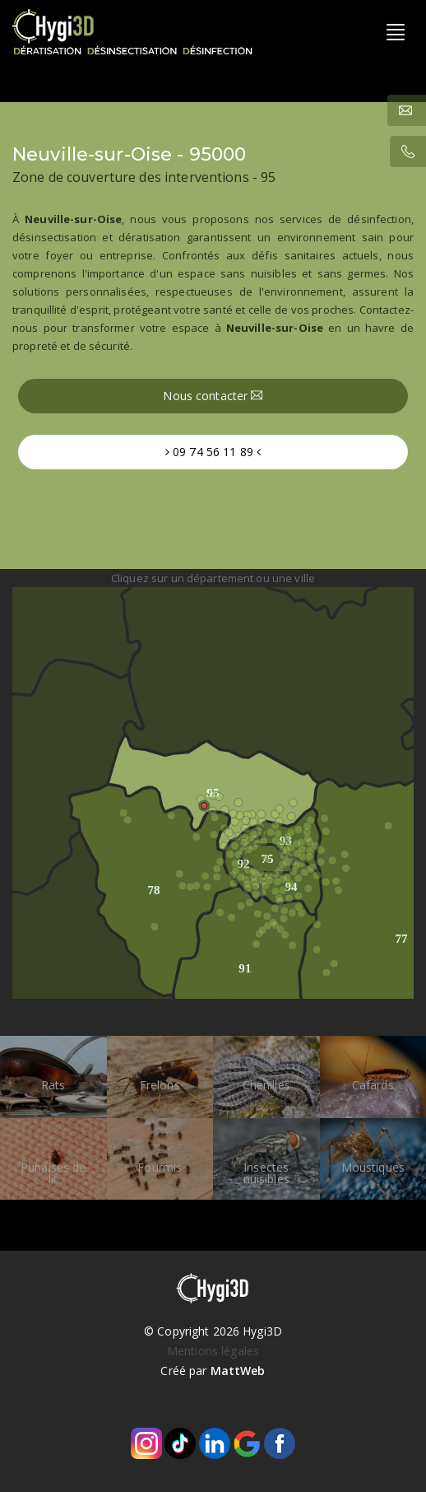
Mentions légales (213, 1351)
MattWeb (238, 1370)
